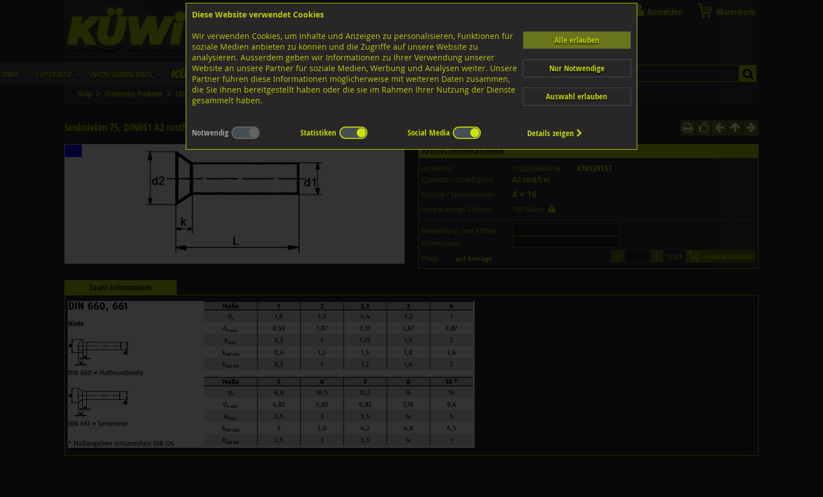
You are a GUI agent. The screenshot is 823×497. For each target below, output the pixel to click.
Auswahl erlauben (576, 96)
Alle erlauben (576, 40)
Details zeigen (555, 133)
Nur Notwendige (577, 68)
